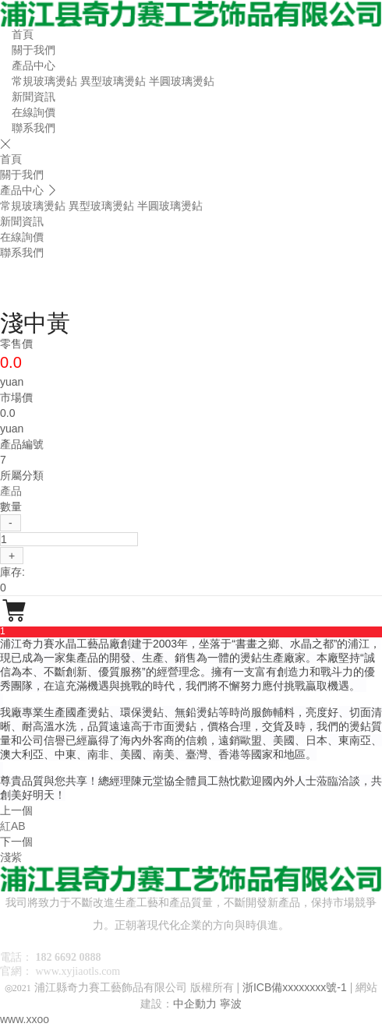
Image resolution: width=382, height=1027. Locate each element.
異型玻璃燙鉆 (113, 81)
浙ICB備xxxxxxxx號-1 (294, 987)
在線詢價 (33, 112)
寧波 (231, 1003)
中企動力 (195, 1003)
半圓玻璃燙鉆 (181, 81)
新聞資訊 (33, 96)
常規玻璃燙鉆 (44, 81)
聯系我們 (33, 128)
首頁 (23, 34)
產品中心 (33, 65)
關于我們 (33, 50)
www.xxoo (24, 1019)
